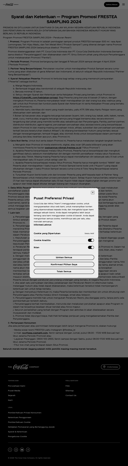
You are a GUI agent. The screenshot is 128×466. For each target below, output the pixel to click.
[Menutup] (92, 192)
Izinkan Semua (64, 257)
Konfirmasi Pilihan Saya (64, 264)
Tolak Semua (64, 271)
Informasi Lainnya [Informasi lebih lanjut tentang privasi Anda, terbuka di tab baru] (42, 224)
